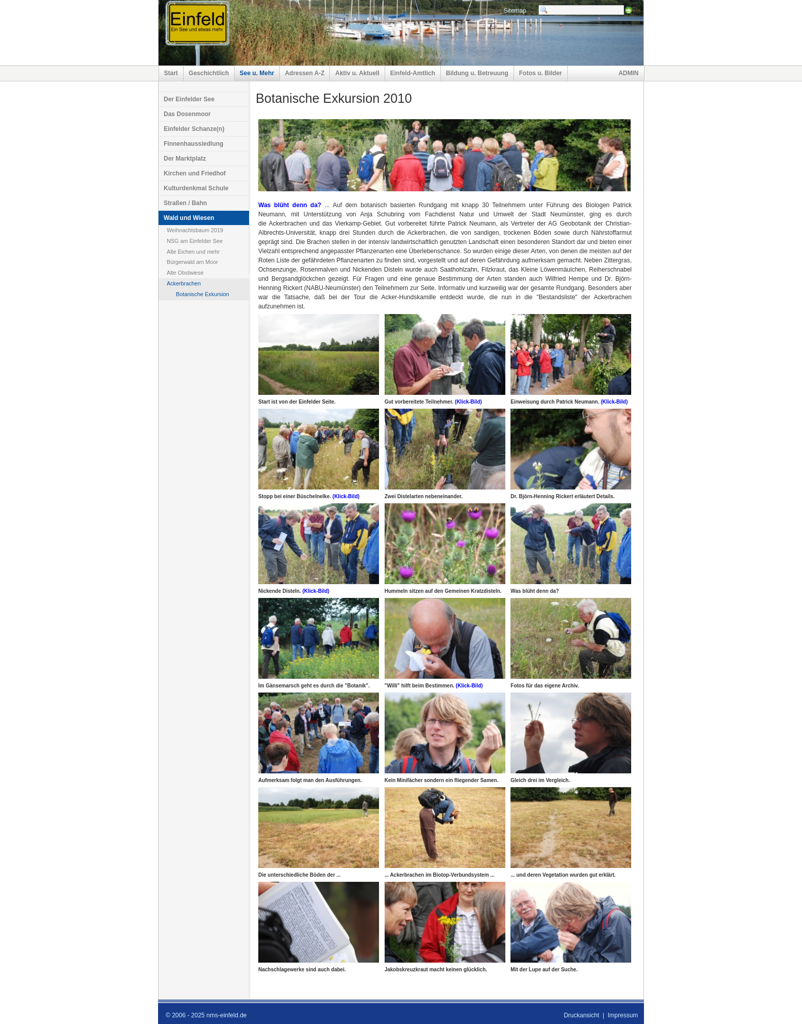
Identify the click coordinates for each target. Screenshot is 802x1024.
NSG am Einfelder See (194, 241)
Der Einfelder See (189, 99)
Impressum (623, 1015)
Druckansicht (581, 1015)
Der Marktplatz (185, 158)
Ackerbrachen (184, 283)
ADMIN (628, 73)
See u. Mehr (257, 73)
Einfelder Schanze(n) (194, 128)
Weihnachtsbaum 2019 (195, 230)
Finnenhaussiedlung (194, 143)
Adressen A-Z (305, 73)
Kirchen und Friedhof (195, 173)
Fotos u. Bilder (540, 73)
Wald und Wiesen (189, 217)
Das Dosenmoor (187, 114)
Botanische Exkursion (202, 294)
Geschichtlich (209, 73)
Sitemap (515, 10)
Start (171, 73)
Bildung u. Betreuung (477, 73)
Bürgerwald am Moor (192, 262)
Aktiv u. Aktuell (357, 73)
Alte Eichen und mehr (193, 252)
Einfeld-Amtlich (412, 73)
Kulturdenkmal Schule (196, 188)
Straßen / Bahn (185, 203)
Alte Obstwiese (185, 273)
